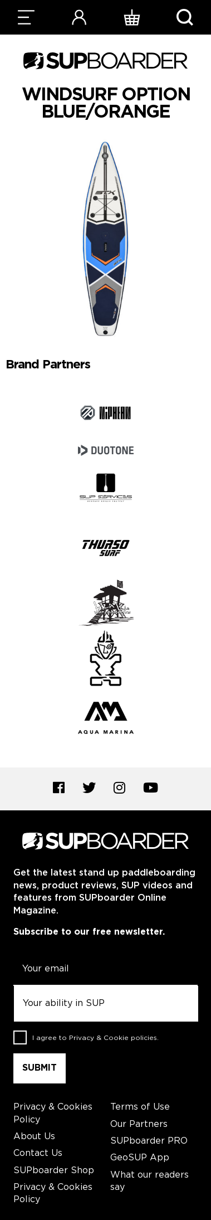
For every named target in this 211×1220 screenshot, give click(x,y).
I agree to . (95, 1037)
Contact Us (37, 1153)
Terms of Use (140, 1107)
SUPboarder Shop (53, 1170)
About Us (34, 1136)
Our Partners (139, 1124)
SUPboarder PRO (149, 1141)
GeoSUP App (139, 1158)
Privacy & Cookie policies (113, 1037)
